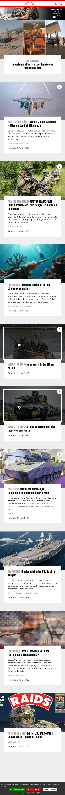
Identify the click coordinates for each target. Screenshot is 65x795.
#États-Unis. (13, 306)
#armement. (27, 593)
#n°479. (22, 143)
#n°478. (17, 742)
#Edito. (11, 742)
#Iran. (16, 143)
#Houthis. (23, 306)
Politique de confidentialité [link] (32, 793)
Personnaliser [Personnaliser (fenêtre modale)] (50, 789)
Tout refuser (34, 789)
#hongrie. (12, 227)
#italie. (35, 593)
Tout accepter (17, 789)
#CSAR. (11, 143)
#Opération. (30, 143)
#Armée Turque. (15, 593)
